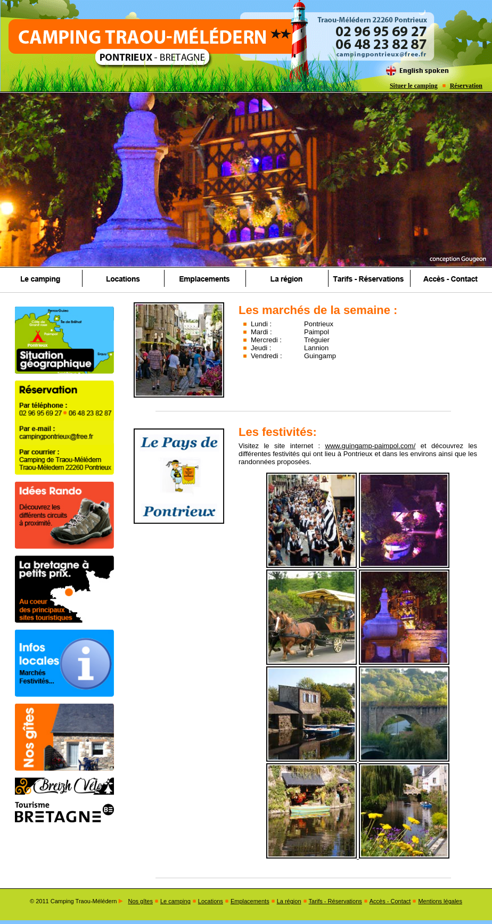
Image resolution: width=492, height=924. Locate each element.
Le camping (175, 901)
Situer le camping (414, 85)
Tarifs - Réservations (335, 901)
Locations (210, 901)
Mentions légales (440, 901)
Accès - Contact (390, 901)
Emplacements (250, 901)
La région (289, 901)
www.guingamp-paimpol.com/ (370, 446)
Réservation (466, 85)
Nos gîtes (140, 901)
